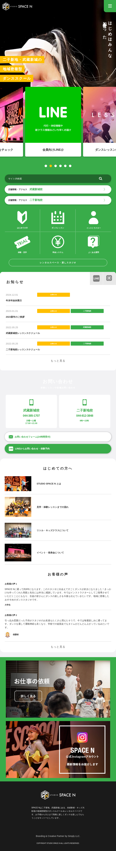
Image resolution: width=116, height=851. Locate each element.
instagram (108, 277)
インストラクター (94, 219)
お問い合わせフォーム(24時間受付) (32, 436)
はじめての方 (22, 219)
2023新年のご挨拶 (15, 317)
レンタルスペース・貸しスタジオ (58, 262)
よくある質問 (94, 244)
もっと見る (58, 360)
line (95, 277)
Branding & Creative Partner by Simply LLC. (58, 836)
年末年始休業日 (14, 300)
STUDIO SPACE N (17, 7)
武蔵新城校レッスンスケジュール (23, 333)
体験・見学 (22, 244)
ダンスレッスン (58, 219)
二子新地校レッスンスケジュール (23, 349)
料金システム (58, 244)
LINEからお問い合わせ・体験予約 (32, 448)
